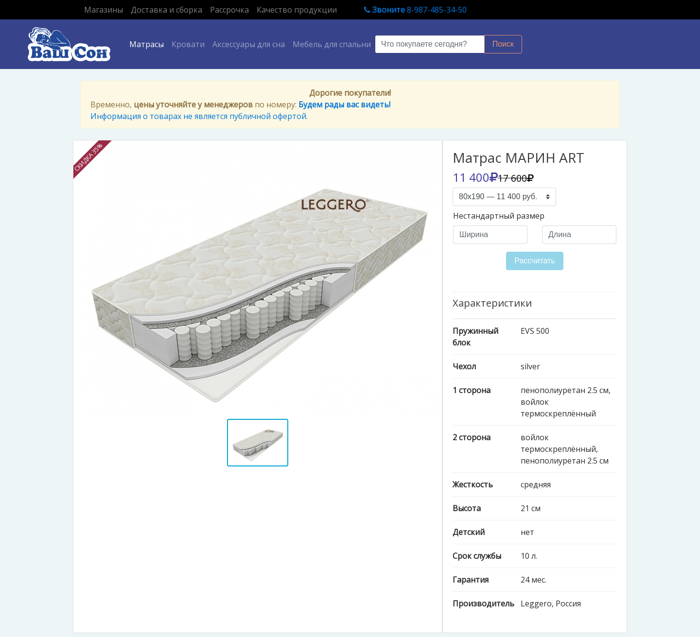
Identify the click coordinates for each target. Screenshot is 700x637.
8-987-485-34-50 (415, 9)
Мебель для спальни (332, 44)
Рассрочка (229, 9)
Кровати (188, 44)
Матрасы (148, 44)
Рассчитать (534, 261)
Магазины (105, 9)
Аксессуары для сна (248, 44)
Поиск (503, 44)
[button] (101, 278)
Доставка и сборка (166, 9)
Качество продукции (297, 9)
